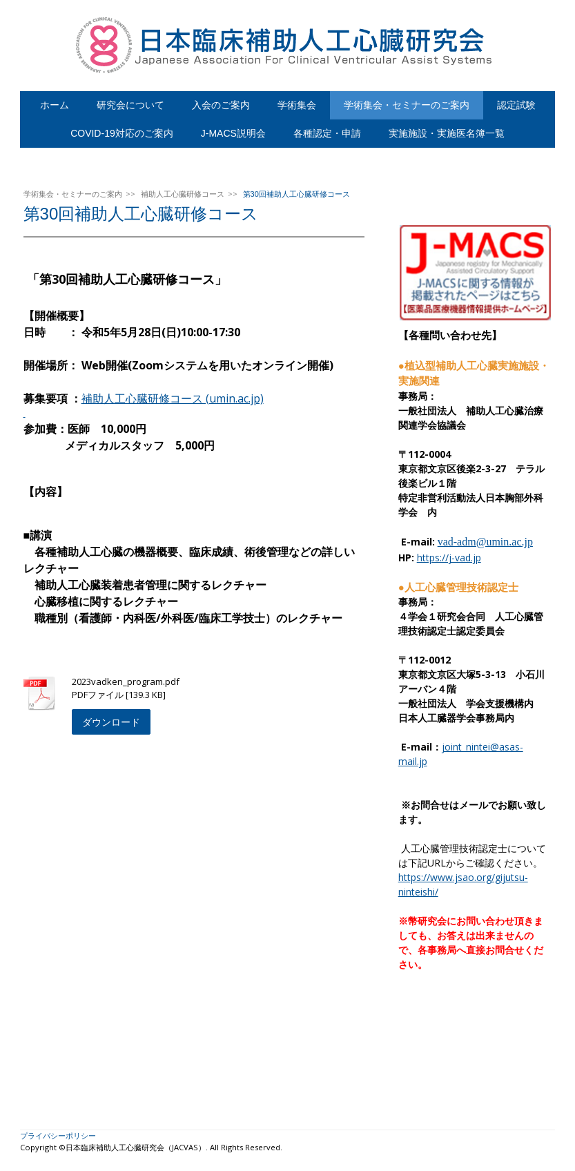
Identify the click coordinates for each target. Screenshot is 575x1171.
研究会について (130, 104)
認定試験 (516, 104)
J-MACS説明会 (233, 133)
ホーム (54, 104)
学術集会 (296, 104)
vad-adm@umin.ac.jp (485, 542)
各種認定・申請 (327, 133)
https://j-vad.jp (449, 557)
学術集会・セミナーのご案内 (406, 104)
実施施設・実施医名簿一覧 (447, 133)
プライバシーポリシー (58, 1135)
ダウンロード (111, 721)
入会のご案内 (221, 104)
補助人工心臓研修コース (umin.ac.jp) (172, 398)
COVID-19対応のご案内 (121, 133)
